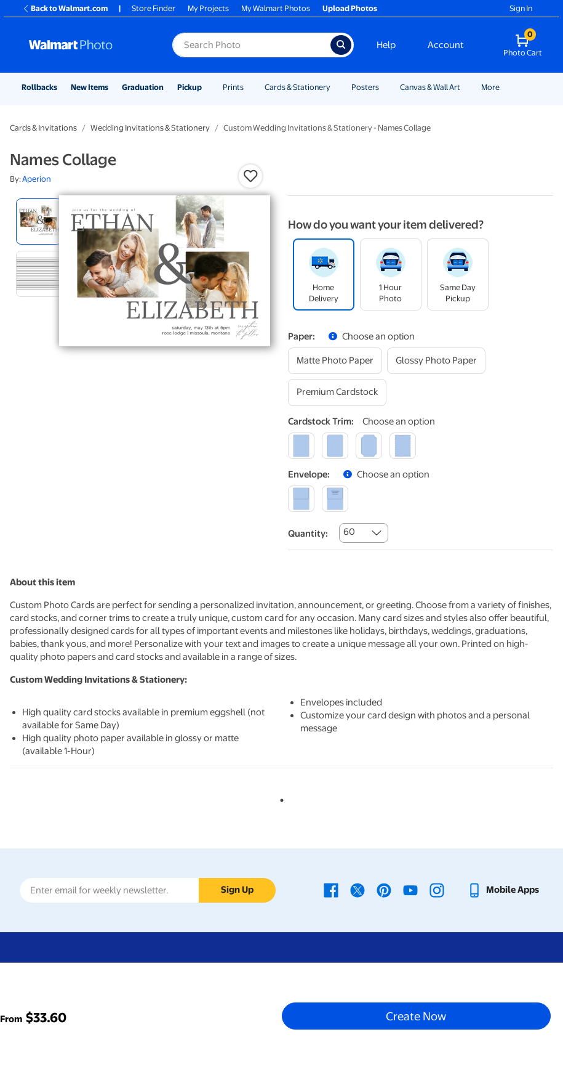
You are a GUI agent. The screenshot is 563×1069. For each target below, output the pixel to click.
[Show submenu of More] (505, 87)
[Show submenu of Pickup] (207, 87)
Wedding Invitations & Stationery (150, 127)
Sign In (520, 8)
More (490, 87)
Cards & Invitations (43, 127)
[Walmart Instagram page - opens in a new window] (436, 889)
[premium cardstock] (337, 392)
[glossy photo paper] (436, 361)
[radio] (39, 221)
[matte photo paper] (335, 361)
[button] (250, 176)
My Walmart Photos (275, 8)
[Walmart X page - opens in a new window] (357, 889)
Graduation (143, 87)
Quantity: (308, 533)
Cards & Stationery (297, 87)
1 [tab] (279, 798)
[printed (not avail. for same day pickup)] (335, 499)
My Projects (208, 8)
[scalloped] (402, 446)
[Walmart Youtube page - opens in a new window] (410, 889)
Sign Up (237, 889)
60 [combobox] (349, 531)
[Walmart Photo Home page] (87, 45)
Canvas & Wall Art (430, 87)
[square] (301, 446)
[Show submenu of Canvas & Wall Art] (465, 87)
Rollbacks (39, 87)
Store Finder (153, 8)
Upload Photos (349, 8)
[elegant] (369, 446)
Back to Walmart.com (65, 8)
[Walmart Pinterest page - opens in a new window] (384, 889)
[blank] (301, 499)
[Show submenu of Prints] (249, 87)
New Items (89, 87)
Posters (365, 87)
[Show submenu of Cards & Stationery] (336, 87)
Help (386, 45)
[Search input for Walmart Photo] (251, 45)
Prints (233, 87)
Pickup (189, 87)
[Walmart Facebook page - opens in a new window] (331, 889)
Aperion (36, 179)
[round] (335, 446)
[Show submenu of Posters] (384, 87)
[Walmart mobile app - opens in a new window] (503, 889)
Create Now (416, 1016)
